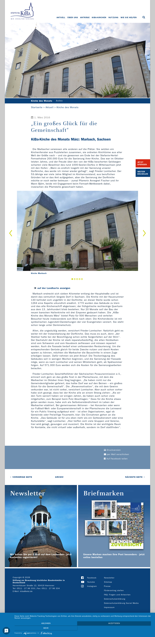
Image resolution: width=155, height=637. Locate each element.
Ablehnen (35, 629)
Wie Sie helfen (129, 17)
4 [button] (79, 279)
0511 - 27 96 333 (26, 588)
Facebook (91, 578)
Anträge (85, 17)
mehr (131, 629)
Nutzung (114, 17)
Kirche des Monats (67, 107)
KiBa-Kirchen (99, 17)
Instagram (92, 586)
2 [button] (74, 279)
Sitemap (108, 582)
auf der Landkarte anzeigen (53, 288)
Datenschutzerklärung (114, 599)
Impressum (109, 607)
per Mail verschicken (116, 454)
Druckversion (112, 450)
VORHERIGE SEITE (22, 477)
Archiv (60, 100)
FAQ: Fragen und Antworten (117, 595)
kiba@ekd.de (26, 591)
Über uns (73, 17)
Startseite (37, 107)
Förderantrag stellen (114, 590)
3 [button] (77, 279)
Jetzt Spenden (142, 163)
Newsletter (109, 578)
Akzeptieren (83, 629)
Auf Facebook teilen (116, 459)
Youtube (91, 582)
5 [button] (82, 279)
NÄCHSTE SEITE (134, 477)
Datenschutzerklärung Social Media (121, 603)
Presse (107, 586)
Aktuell (61, 17)
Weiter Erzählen (142, 172)
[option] (77, 233)
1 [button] (72, 279)
